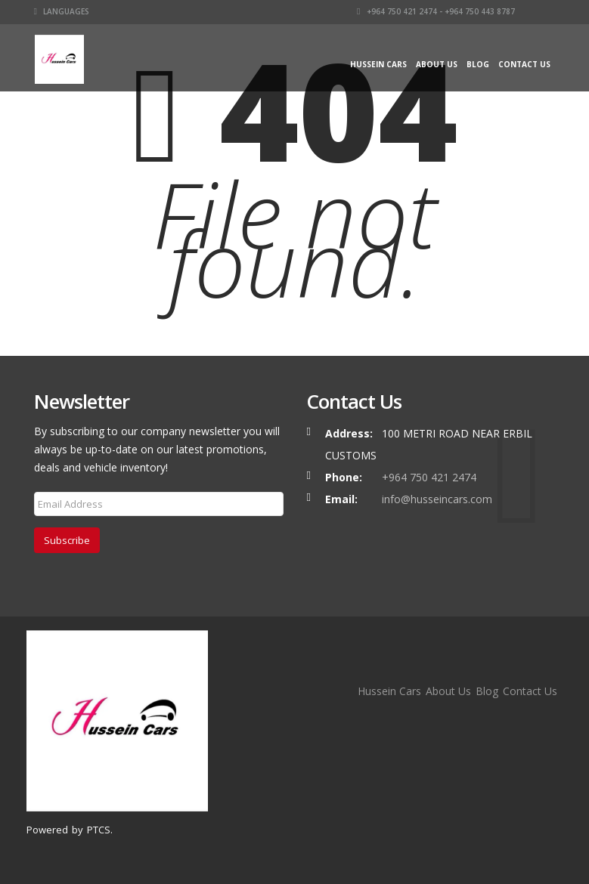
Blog (478, 64)
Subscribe (67, 540)
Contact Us (524, 64)
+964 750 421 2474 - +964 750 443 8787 (435, 11)
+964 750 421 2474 (429, 477)
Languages (61, 11)
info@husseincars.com (437, 499)
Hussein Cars (378, 64)
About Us (436, 64)
